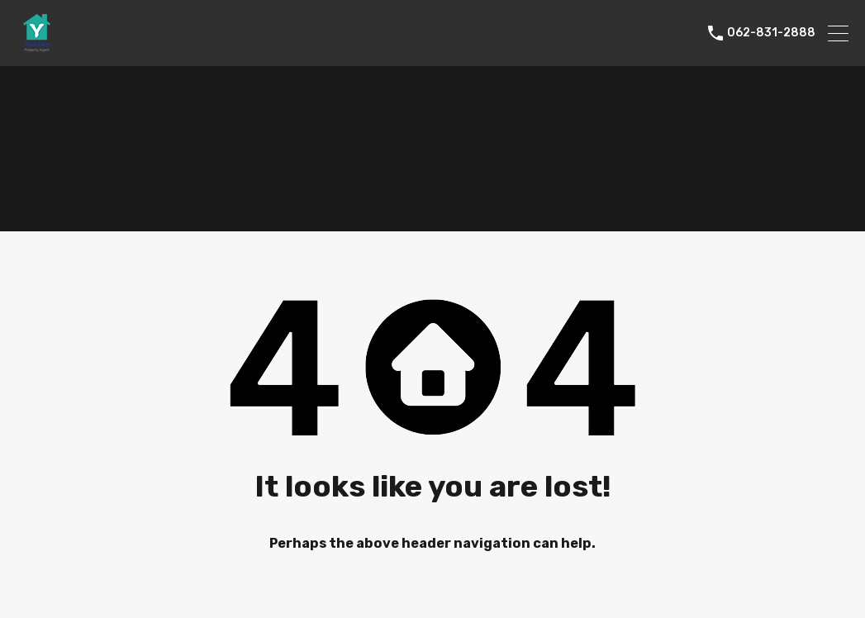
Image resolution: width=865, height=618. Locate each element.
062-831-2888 (771, 33)
